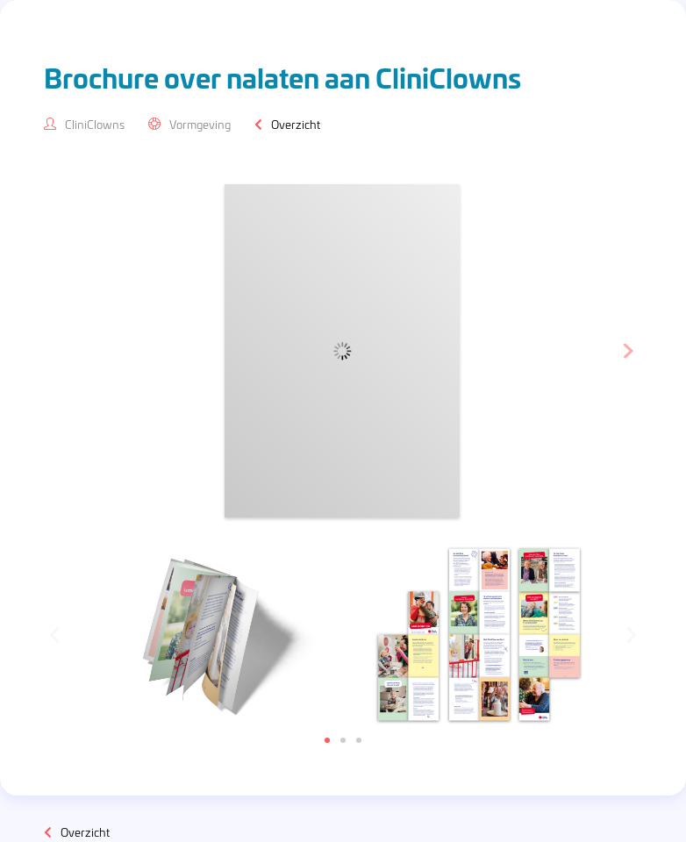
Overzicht (295, 123)
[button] (327, 740)
